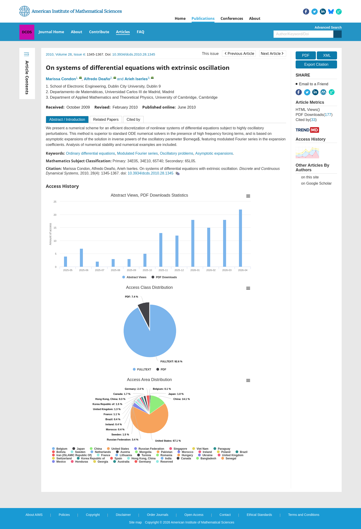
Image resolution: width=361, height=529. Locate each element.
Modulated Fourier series (137, 153)
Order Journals (157, 515)
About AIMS (34, 515)
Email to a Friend (313, 84)
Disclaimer (123, 515)
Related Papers (106, 119)
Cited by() (306, 120)
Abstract (67, 119)
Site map (135, 522)
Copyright (93, 515)
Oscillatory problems (176, 153)
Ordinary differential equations (90, 153)
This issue (210, 53)
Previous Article (239, 53)
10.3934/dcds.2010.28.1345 (133, 54)
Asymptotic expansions (214, 153)
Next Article (272, 53)
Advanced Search (328, 27)
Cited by (133, 119)
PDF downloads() (314, 114)
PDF (305, 55)
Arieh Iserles (136, 79)
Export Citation (316, 64)
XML (327, 55)
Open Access (194, 515)
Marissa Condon (61, 79)
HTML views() (308, 109)
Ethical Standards (259, 515)
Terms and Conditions (303, 515)
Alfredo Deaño (97, 79)
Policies (64, 515)
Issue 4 (79, 54)
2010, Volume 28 (59, 54)
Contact (225, 515)
